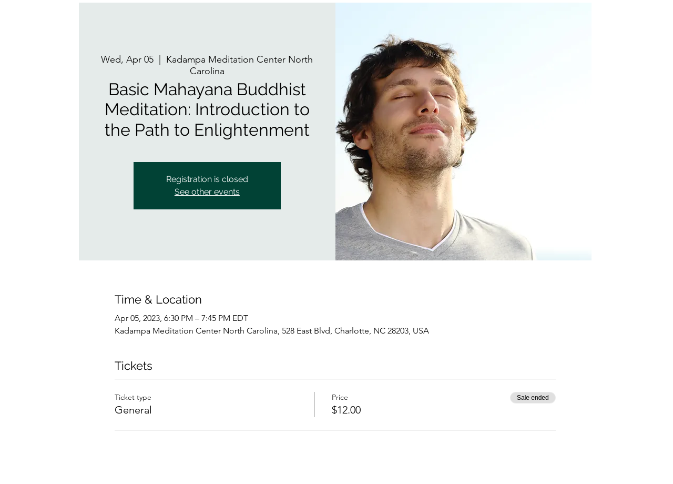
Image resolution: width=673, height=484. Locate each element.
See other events (207, 192)
